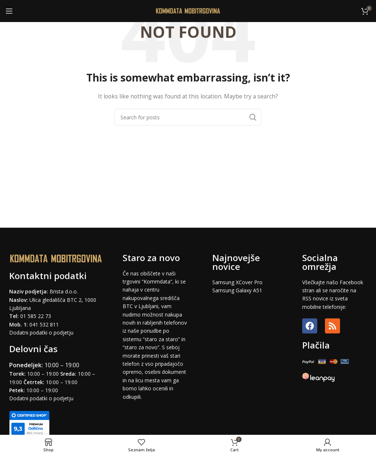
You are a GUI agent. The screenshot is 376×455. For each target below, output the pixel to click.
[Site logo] (188, 10)
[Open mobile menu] (9, 11)
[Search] (188, 117)
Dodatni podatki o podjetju (41, 332)
